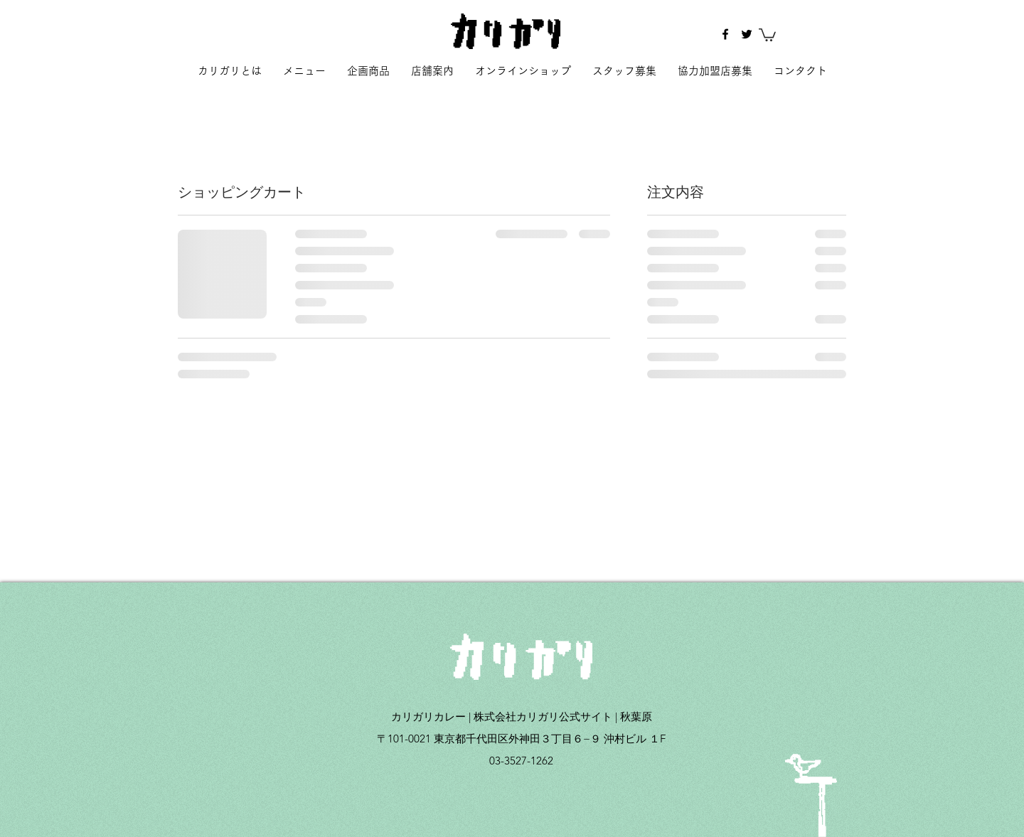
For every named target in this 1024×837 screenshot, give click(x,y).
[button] (767, 34)
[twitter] (747, 34)
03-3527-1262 (521, 760)
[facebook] (725, 34)
